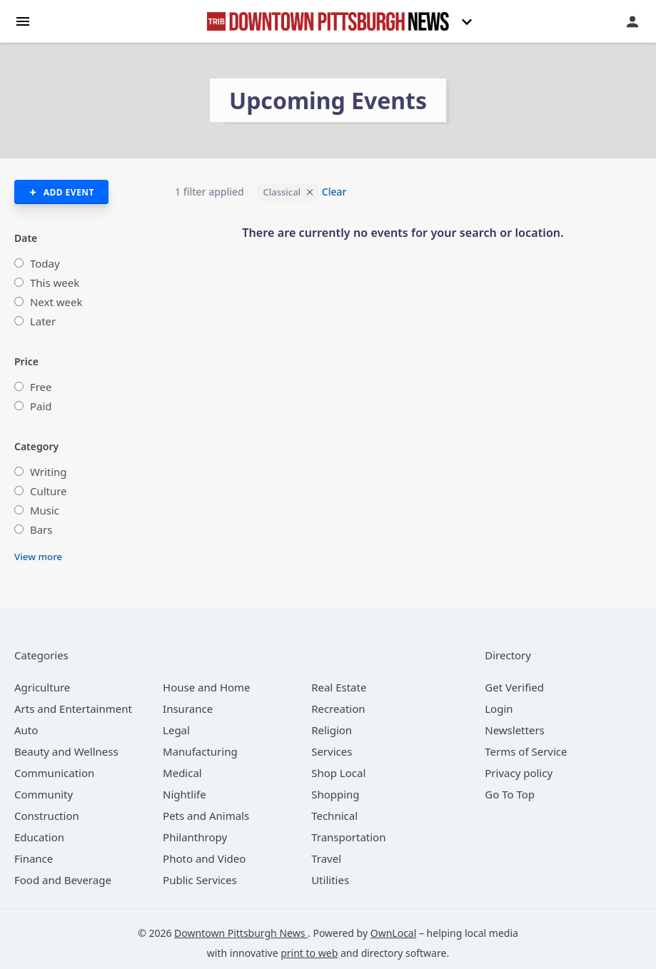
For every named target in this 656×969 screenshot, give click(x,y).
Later (43, 321)
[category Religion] (331, 730)
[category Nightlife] (184, 794)
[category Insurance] (188, 708)
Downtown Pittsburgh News (241, 933)
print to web (309, 953)
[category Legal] (176, 730)
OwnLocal (393, 933)
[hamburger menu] (22, 20)
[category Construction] (46, 815)
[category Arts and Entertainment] (73, 708)
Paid (41, 406)
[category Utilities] (330, 880)
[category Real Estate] (338, 687)
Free (41, 387)
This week (54, 282)
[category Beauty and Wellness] (66, 751)
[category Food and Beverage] (62, 880)
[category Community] (43, 794)
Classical (282, 192)
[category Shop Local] (338, 773)
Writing (48, 472)
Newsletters (515, 730)
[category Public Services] (200, 880)
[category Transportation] (348, 837)
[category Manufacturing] (200, 751)
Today (45, 263)
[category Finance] (33, 858)
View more (38, 556)
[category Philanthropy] (195, 837)
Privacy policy (518, 773)
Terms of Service (526, 751)
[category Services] (331, 751)
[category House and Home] (207, 687)
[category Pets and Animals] (206, 815)
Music (44, 510)
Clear (334, 191)
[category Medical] (182, 773)
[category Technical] (334, 815)
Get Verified (514, 687)
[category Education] (39, 837)
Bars (41, 529)
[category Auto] (26, 730)
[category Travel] (326, 858)
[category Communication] (54, 773)
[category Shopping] (335, 794)
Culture (48, 491)
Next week (56, 302)
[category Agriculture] (42, 687)
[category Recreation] (338, 708)
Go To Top (510, 794)
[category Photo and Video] (204, 858)
